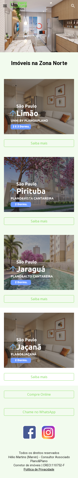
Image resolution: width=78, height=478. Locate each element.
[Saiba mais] (39, 143)
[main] (39, 63)
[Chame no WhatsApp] (39, 412)
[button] (5, 5)
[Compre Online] (39, 394)
